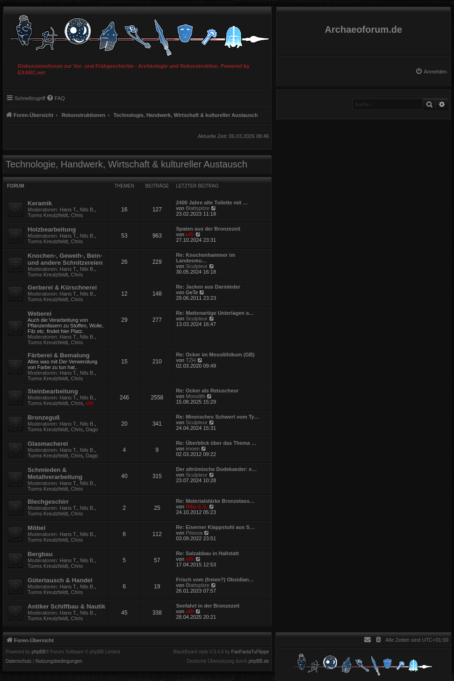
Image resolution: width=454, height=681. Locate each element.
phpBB (39, 652)
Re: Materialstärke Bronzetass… (215, 501)
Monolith (195, 396)
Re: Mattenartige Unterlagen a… (215, 313)
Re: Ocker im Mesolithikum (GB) (215, 354)
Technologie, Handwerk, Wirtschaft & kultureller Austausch (126, 164)
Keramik (40, 203)
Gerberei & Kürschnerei (62, 287)
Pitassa (194, 533)
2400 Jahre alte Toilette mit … (212, 202)
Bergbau (40, 554)
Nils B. (87, 209)
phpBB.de (258, 661)
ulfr (190, 234)
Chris (77, 215)
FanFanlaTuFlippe (250, 652)
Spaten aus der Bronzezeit (208, 229)
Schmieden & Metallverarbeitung (55, 473)
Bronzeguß (44, 417)
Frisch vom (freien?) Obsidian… (215, 579)
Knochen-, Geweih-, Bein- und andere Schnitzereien (65, 259)
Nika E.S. (197, 506)
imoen (193, 448)
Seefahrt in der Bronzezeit (207, 606)
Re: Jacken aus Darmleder (208, 287)
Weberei (39, 313)
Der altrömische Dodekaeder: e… (216, 469)
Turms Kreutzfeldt (48, 215)
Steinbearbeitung (53, 391)
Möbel (36, 527)
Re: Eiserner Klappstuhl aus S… (215, 527)
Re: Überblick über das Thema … (216, 443)
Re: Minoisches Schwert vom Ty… (217, 417)
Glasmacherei (48, 443)
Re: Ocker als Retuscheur (207, 390)
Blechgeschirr (48, 501)
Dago (92, 429)
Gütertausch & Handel (60, 580)
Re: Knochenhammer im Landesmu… (205, 257)
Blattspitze (197, 208)
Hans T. (68, 209)
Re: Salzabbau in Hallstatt (207, 553)
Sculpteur (196, 266)
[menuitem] (431, 71)
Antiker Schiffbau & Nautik (66, 606)
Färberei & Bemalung (59, 355)
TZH (190, 360)
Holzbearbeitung (52, 229)
